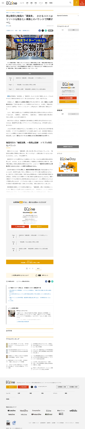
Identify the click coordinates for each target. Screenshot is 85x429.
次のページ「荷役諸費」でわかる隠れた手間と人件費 (29, 262)
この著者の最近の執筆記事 (23, 321)
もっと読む (10, 300)
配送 (20, 30)
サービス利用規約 (60, 422)
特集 (36, 3)
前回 (8, 96)
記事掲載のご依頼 (62, 386)
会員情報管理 (42, 422)
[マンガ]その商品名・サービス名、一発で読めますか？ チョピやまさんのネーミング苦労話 (18, 345)
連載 (31, 3)
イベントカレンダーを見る (68, 175)
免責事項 (48, 422)
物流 (16, 30)
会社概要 (53, 422)
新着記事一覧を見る (68, 146)
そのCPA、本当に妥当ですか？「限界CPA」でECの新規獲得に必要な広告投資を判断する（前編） (43, 363)
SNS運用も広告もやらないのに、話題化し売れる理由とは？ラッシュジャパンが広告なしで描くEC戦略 (43, 345)
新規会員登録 (20, 226)
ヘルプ (30, 422)
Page (10, 84)
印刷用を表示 (10, 281)
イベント (41, 3)
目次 (40, 73)
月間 (73, 29)
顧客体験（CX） (26, 30)
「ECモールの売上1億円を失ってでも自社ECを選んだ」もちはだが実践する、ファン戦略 (18, 366)
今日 (62, 29)
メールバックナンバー (30, 223)
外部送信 (77, 422)
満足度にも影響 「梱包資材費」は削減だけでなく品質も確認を (31, 89)
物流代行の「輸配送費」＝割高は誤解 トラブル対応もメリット (31, 78)
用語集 (50, 2)
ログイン (39, 226)
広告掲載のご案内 (73, 386)
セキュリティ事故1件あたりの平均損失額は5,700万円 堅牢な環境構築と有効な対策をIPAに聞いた (43, 351)
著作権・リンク (36, 422)
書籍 (46, 3)
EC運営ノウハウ (10, 30)
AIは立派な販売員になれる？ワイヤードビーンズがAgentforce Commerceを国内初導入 (18, 351)
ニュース (22, 2)
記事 (27, 3)
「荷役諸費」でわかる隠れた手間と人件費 (26, 84)
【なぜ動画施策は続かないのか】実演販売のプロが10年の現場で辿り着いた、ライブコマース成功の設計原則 (43, 357)
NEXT (39, 268)
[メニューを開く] (3, 3)
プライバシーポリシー (69, 422)
